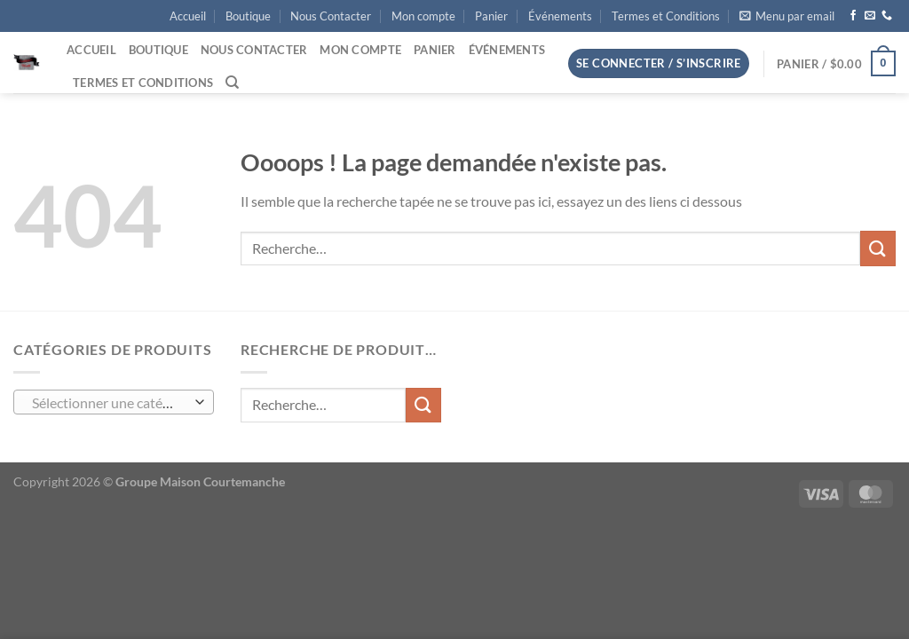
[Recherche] (232, 82)
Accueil (188, 16)
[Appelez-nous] (886, 16)
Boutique (248, 16)
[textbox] (109, 402)
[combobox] (113, 402)
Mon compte (423, 16)
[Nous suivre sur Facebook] (853, 16)
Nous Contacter (330, 16)
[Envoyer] (878, 248)
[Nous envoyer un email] (870, 16)
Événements (560, 16)
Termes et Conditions (666, 16)
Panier (491, 16)
